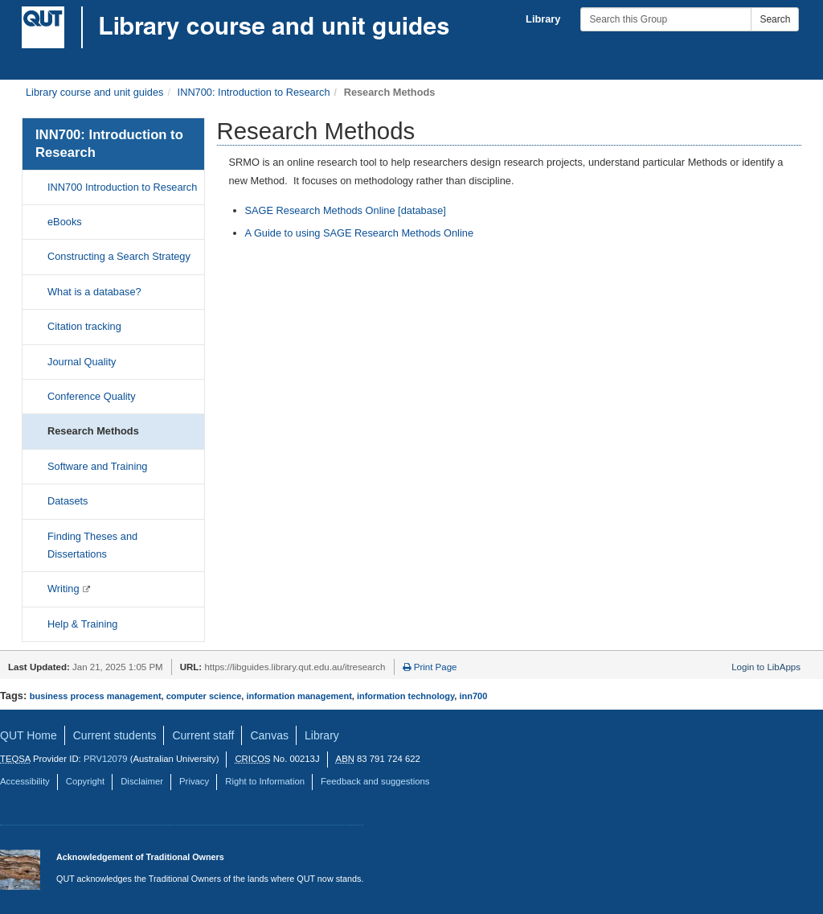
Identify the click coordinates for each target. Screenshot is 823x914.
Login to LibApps (765, 667)
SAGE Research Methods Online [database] (345, 210)
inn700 (473, 696)
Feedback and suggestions (375, 781)
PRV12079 (106, 759)
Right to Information (265, 781)
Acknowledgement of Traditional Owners (140, 857)
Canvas (269, 735)
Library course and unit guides (94, 92)
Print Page (430, 667)
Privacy (194, 781)
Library (543, 19)
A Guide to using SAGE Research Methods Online (359, 233)
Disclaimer (142, 781)
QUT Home (28, 735)
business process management (96, 696)
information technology (405, 696)
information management (298, 696)
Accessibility (25, 781)
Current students (115, 735)
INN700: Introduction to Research (254, 92)
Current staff (203, 735)
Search (775, 19)
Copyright (85, 781)
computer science (204, 696)
